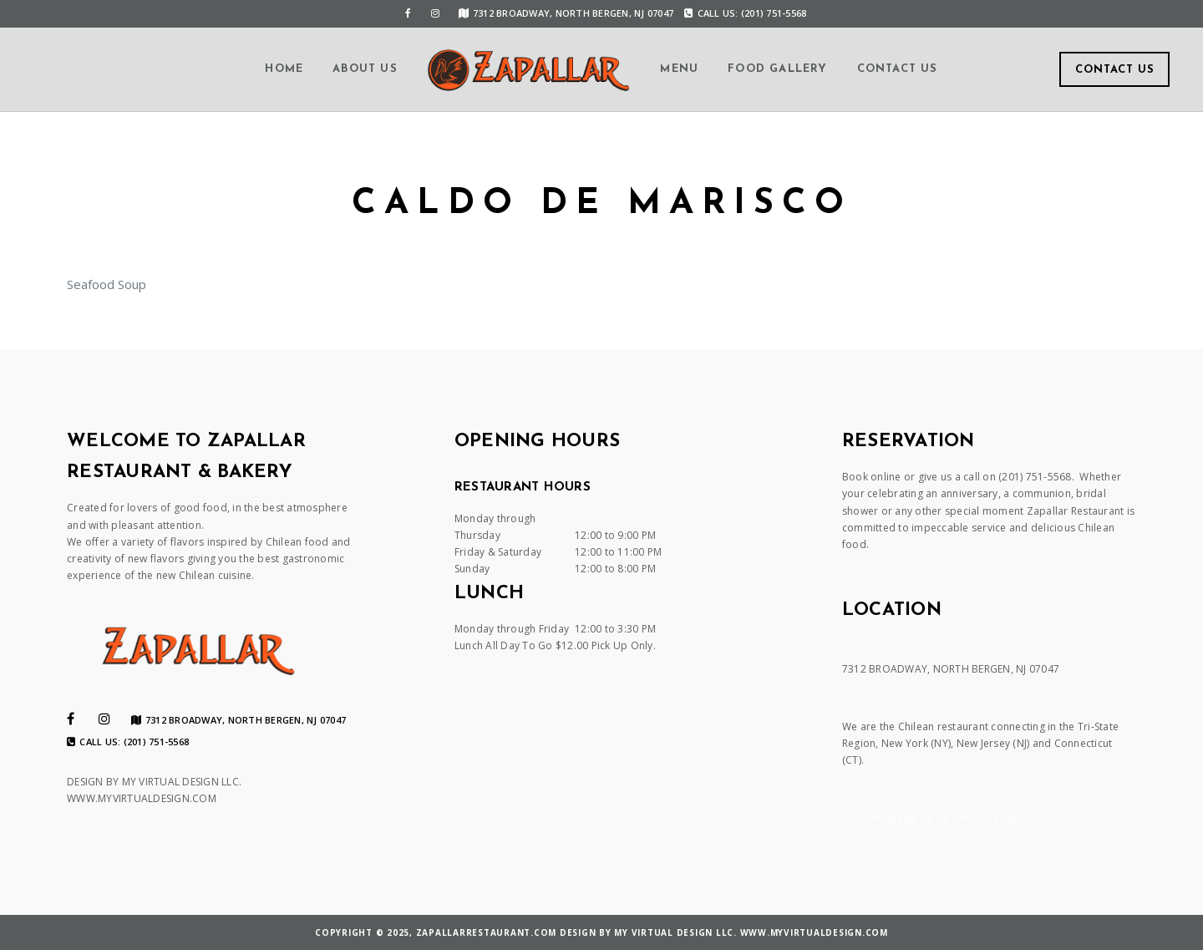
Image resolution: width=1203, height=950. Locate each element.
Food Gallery (777, 69)
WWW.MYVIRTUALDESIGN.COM (141, 798)
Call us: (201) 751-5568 (745, 13)
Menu (679, 69)
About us (365, 69)
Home (284, 69)
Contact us (897, 69)
